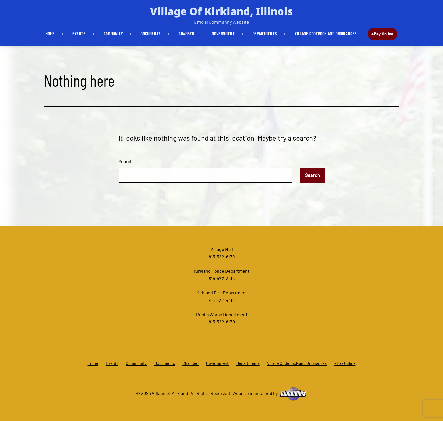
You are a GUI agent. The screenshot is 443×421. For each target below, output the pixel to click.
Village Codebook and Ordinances (326, 33)
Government (223, 33)
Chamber (186, 33)
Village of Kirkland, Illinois (221, 11)
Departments (265, 33)
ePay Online (382, 33)
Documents (151, 33)
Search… (127, 161)
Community (113, 33)
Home (50, 33)
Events (79, 33)
